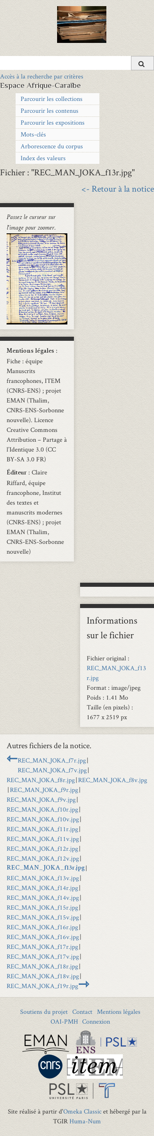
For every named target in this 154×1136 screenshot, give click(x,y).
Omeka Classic (82, 1111)
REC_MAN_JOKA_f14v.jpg (43, 897)
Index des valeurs (43, 158)
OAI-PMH (64, 1021)
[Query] (77, 63)
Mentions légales (118, 1011)
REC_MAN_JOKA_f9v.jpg (41, 799)
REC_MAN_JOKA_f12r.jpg (42, 848)
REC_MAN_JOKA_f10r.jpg (42, 809)
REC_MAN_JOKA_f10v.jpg (43, 819)
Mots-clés (33, 134)
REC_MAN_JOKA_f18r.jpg (42, 966)
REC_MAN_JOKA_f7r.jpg (52, 760)
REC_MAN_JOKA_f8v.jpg (112, 780)
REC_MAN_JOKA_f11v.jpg (43, 838)
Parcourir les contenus (49, 110)
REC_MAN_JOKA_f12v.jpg (43, 858)
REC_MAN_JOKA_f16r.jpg (42, 927)
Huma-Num (85, 1121)
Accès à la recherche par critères (41, 76)
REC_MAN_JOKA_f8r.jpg (41, 780)
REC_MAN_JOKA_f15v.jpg (43, 917)
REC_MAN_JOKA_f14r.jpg (42, 887)
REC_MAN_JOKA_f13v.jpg (43, 878)
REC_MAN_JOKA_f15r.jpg (42, 907)
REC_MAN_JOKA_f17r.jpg (42, 946)
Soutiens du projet (44, 1011)
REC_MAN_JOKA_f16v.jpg (43, 937)
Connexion (96, 1021)
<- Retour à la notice (117, 188)
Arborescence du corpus (52, 146)
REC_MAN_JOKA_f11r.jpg (42, 829)
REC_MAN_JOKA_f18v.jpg (43, 976)
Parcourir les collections (52, 98)
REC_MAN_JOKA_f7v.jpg (52, 770)
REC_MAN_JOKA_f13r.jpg (46, 868)
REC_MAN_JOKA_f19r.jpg (42, 986)
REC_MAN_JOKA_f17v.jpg (43, 956)
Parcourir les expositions (53, 122)
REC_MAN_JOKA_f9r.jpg (44, 789)
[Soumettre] (142, 63)
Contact (82, 1011)
